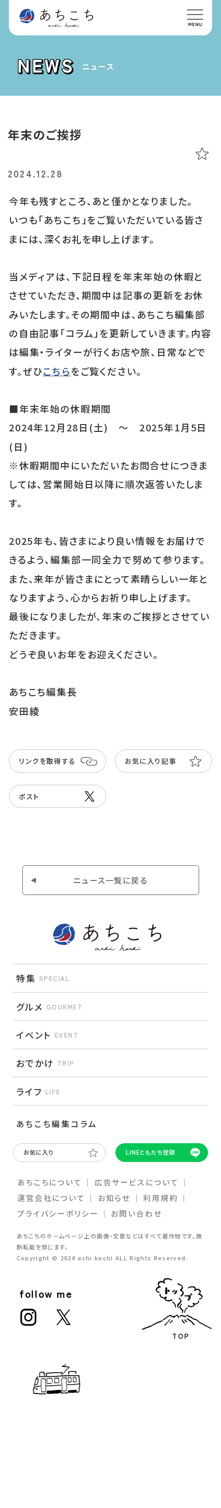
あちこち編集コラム (57, 1123)
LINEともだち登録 (150, 1152)
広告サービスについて (137, 1182)
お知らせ (114, 1197)
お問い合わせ (136, 1213)
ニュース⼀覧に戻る (110, 880)
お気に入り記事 (150, 761)
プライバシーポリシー (58, 1213)
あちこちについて (49, 1182)
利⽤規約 (160, 1197)
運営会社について (51, 1197)
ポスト (29, 796)
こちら (56, 371)
